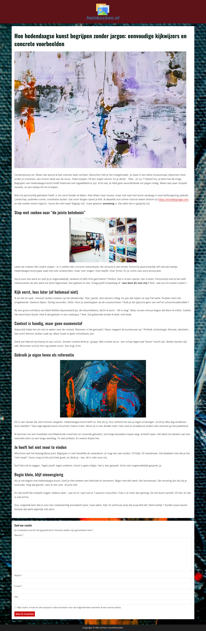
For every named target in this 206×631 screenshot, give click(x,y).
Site (16, 596)
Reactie (19, 535)
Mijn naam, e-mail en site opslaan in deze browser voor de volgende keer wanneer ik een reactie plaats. (69, 607)
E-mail (18, 586)
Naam (18, 575)
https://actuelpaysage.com (173, 199)
